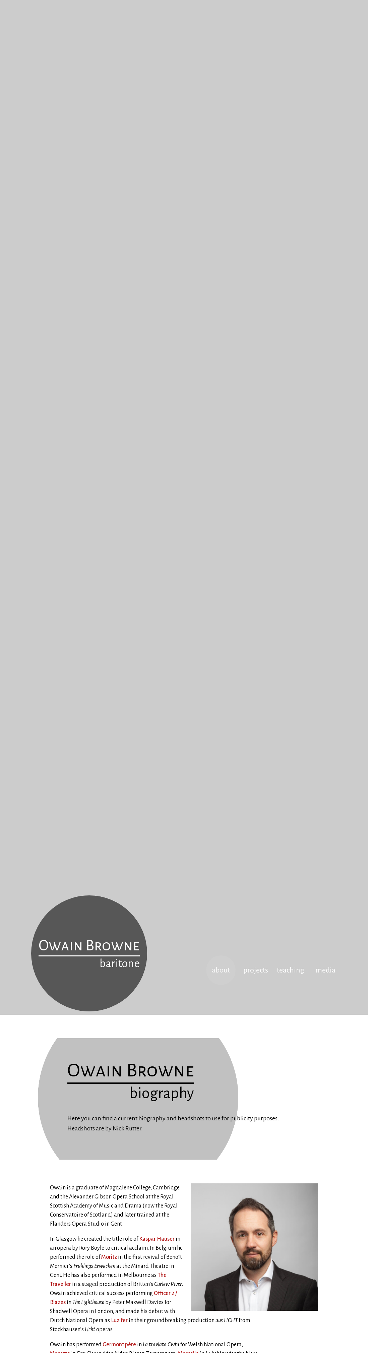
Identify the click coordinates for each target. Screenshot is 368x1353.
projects (255, 970)
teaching (290, 970)
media (325, 970)
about (221, 970)
